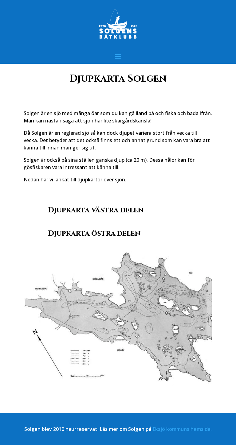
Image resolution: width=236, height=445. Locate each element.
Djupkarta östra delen (94, 233)
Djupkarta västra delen (96, 210)
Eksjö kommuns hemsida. (182, 429)
